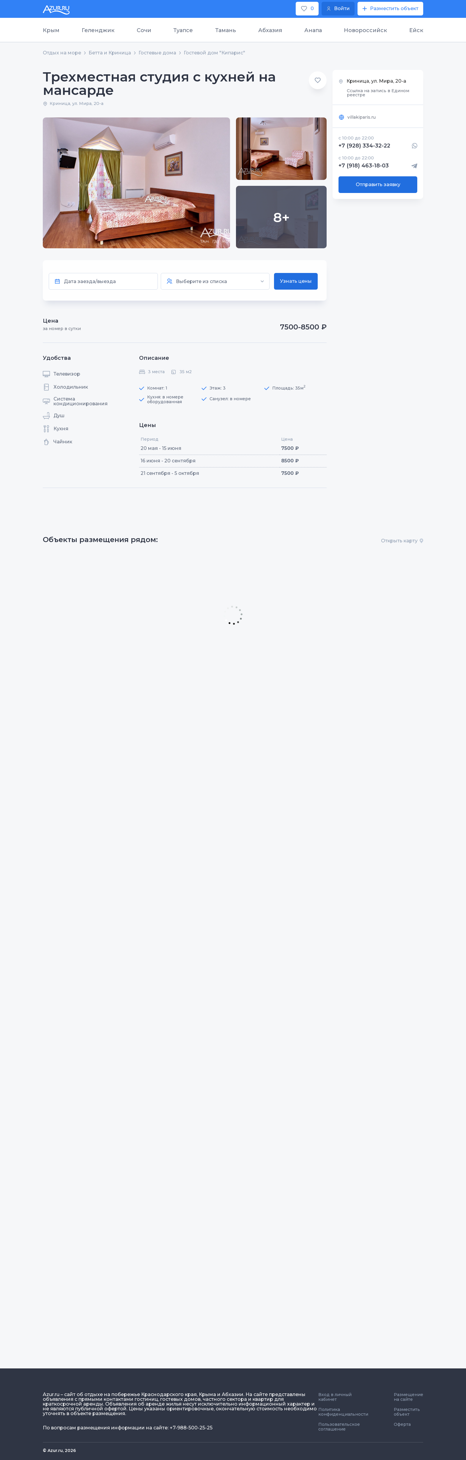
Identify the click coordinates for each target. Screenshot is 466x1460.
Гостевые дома (157, 53)
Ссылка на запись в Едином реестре (378, 93)
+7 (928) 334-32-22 (364, 145)
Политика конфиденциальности (343, 1412)
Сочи (144, 30)
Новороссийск (365, 30)
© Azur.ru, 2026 (59, 1450)
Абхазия (270, 30)
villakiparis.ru (357, 117)
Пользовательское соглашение (339, 1427)
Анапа (313, 30)
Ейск (416, 30)
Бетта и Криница (110, 53)
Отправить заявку (378, 184)
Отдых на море (62, 53)
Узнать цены (296, 281)
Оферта (402, 1424)
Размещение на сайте (408, 1397)
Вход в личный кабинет (335, 1397)
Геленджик (98, 30)
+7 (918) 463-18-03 (364, 166)
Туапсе (183, 30)
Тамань (225, 30)
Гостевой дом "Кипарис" (214, 53)
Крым (51, 30)
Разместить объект (407, 1412)
